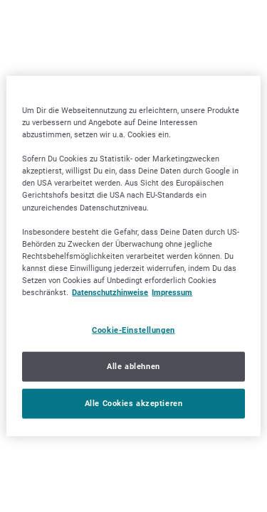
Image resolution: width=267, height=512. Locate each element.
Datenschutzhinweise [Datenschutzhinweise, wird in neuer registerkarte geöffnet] (110, 292)
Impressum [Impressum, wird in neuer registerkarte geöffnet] (172, 292)
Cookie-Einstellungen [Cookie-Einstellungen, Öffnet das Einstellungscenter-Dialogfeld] (133, 330)
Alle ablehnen (133, 366)
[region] (133, 256)
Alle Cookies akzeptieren (134, 402)
